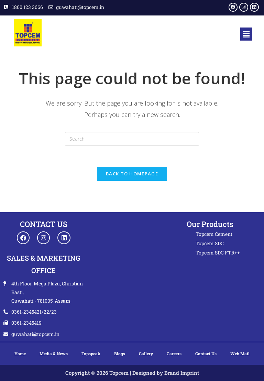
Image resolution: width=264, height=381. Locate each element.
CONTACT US (43, 224)
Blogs (119, 353)
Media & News (54, 353)
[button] (246, 34)
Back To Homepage (132, 174)
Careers (174, 353)
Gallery (146, 353)
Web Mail (240, 353)
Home (20, 353)
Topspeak (90, 353)
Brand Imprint (181, 372)
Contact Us (206, 353)
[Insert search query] (132, 139)
